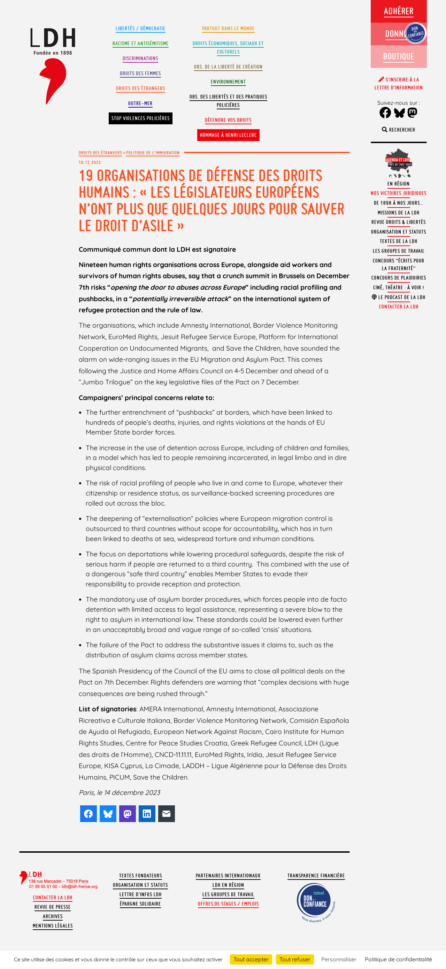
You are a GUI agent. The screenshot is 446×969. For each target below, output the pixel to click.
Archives (53, 916)
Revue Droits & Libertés (398, 222)
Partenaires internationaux (228, 876)
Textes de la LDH (398, 241)
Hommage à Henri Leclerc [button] (228, 135)
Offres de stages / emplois (228, 904)
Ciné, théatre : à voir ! (398, 287)
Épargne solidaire (140, 904)
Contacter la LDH (52, 897)
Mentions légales (53, 926)
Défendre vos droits (228, 120)
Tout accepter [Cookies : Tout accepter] (251, 959)
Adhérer (399, 11)
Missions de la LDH (399, 213)
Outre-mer (140, 103)
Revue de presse (52, 907)
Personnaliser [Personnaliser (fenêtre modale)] (338, 959)
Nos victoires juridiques (398, 193)
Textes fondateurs (140, 876)
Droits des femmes (140, 73)
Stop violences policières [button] (141, 118)
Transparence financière (316, 876)
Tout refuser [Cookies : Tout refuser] (294, 959)
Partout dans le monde (228, 28)
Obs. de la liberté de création (228, 67)
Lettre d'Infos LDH (141, 894)
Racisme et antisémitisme (141, 43)
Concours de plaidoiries (398, 278)
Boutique (398, 56)
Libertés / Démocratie (141, 28)
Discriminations (140, 58)
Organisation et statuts (140, 885)
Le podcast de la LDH (398, 297)
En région (398, 184)
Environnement (228, 82)
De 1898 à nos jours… (398, 203)
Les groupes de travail (228, 894)
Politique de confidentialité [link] (398, 959)
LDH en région (228, 885)
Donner (398, 33)
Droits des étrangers (140, 88)
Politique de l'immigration (153, 152)
